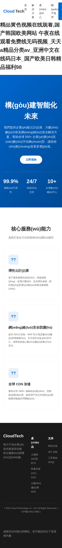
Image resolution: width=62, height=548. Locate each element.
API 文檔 (52, 452)
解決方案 (33, 11)
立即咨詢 (31, 159)
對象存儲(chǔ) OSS (35, 473)
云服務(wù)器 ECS (34, 458)
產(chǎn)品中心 (42, 11)
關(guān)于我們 (54, 11)
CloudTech (13, 436)
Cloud (13, 11)
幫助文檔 (52, 446)
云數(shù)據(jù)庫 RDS (36, 487)
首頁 (25, 7)
